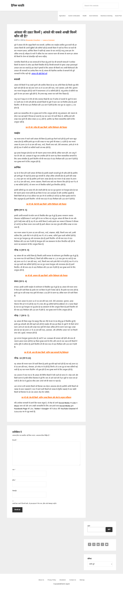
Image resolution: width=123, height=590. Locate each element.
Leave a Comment (49, 40)
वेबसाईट (14, 490)
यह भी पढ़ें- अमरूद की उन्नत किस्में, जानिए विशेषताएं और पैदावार (46, 276)
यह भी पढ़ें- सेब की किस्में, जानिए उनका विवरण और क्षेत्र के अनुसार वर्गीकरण (46, 397)
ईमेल (14, 480)
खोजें (88, 526)
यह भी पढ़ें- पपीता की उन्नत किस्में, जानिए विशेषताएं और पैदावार (46, 127)
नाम (13, 469)
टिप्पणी (14, 440)
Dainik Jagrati (17, 5)
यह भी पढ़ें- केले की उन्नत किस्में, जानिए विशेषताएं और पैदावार (46, 204)
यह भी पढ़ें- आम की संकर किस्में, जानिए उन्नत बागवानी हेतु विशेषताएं (46, 352)
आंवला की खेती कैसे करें (39, 74)
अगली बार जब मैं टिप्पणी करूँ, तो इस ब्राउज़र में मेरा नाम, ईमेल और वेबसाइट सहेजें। (34, 503)
